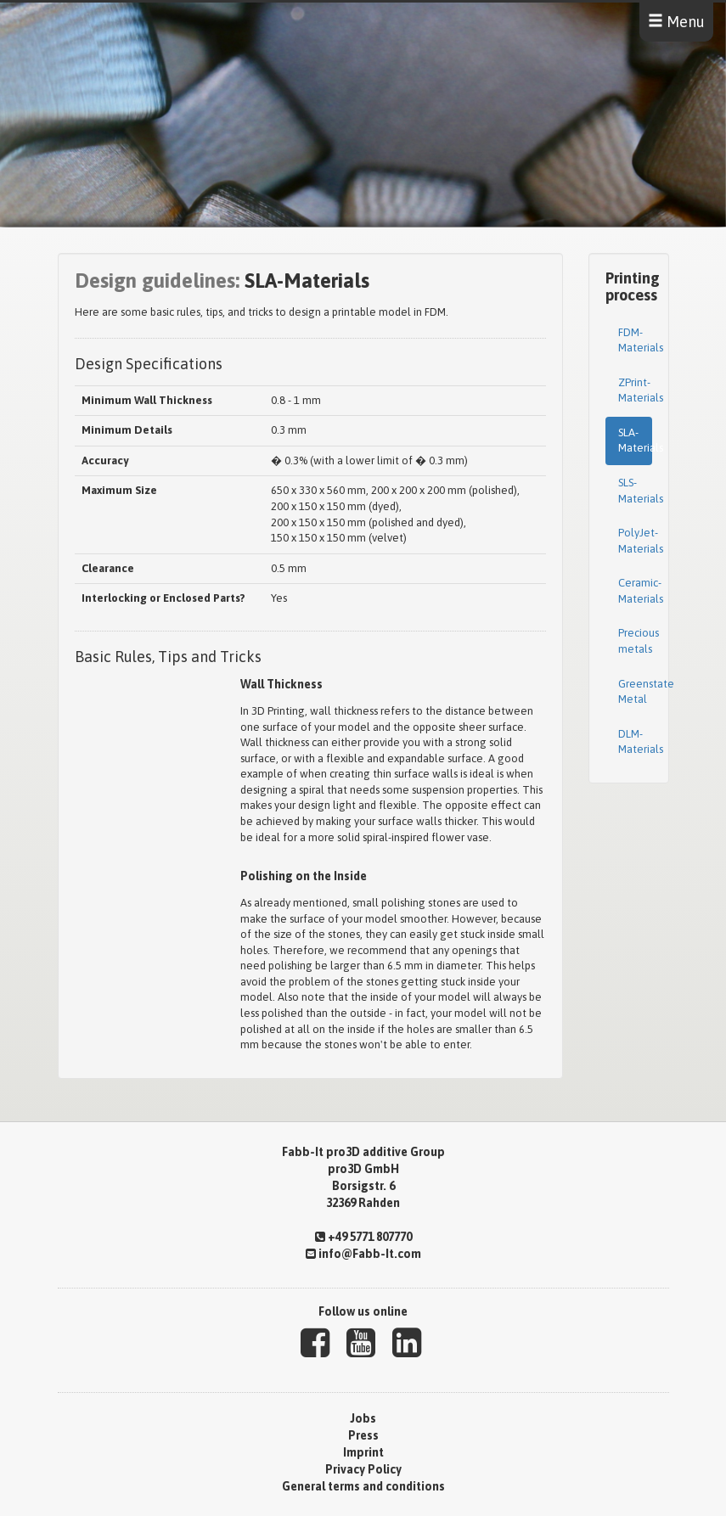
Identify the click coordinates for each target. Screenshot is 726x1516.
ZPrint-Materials (635, 390)
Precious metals (635, 640)
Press (363, 1435)
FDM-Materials (635, 340)
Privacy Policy (363, 1469)
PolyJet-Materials (635, 540)
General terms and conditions (363, 1486)
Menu (676, 22)
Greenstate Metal (635, 691)
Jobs (363, 1418)
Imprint (363, 1452)
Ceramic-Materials (635, 590)
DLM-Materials (635, 741)
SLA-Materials (635, 440)
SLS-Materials (635, 490)
